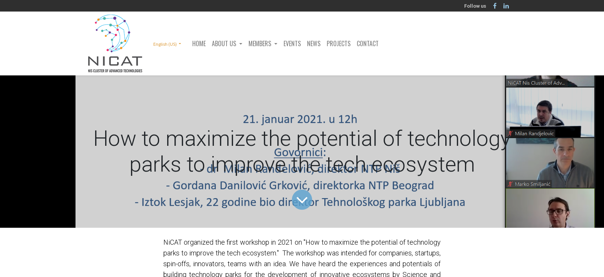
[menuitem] (199, 43)
